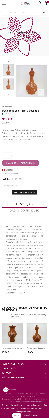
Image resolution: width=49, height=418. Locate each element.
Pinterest (20, 179)
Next (8, 94)
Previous (8, 61)
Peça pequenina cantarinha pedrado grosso (12, 348)
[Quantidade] (6, 155)
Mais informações (30, 415)
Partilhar (13, 179)
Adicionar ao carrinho (21, 163)
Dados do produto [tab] (24, 210)
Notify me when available (24, 192)
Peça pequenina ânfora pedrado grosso (37, 348)
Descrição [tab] (24, 204)
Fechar (17, 415)
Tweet (16, 179)
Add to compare (10, 173)
